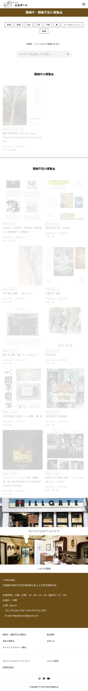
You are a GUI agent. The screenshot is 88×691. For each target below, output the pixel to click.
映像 (44, 31)
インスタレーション (72, 25)
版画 (19, 25)
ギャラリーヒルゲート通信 (14, 647)
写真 (48, 25)
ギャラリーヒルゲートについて (16, 661)
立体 (28, 25)
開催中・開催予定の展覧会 (14, 634)
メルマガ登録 (52, 661)
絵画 (9, 25)
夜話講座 (51, 634)
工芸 (38, 25)
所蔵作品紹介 (8, 667)
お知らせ (51, 641)
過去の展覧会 (8, 641)
